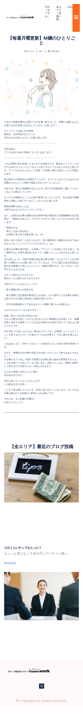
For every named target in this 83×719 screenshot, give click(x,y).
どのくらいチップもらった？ (22, 548)
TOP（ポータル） (47, 11)
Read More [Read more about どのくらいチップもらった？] (10, 563)
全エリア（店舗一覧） (58, 13)
